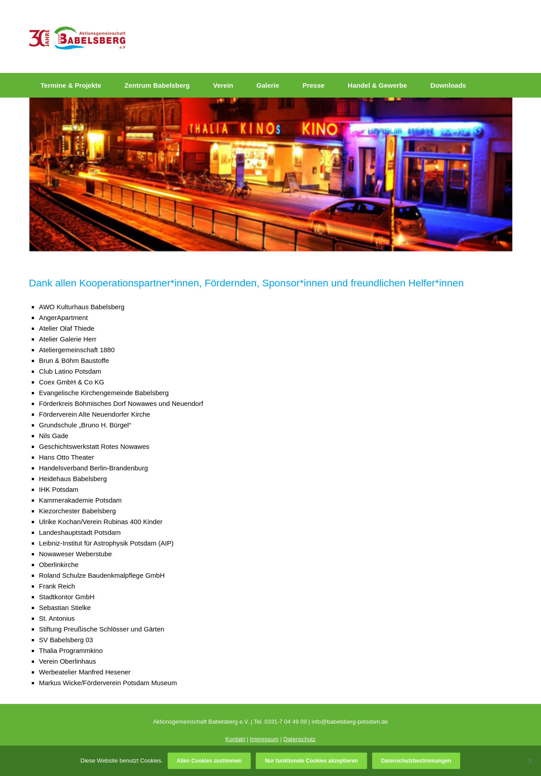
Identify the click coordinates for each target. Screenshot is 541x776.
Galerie (267, 85)
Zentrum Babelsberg (157, 85)
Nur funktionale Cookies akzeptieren (311, 761)
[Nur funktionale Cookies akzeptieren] (529, 760)
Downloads (448, 85)
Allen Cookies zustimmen (209, 761)
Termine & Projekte (71, 85)
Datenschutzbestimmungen (416, 761)
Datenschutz (299, 739)
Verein (223, 85)
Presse (313, 85)
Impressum (264, 739)
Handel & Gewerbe (377, 85)
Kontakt (235, 739)
